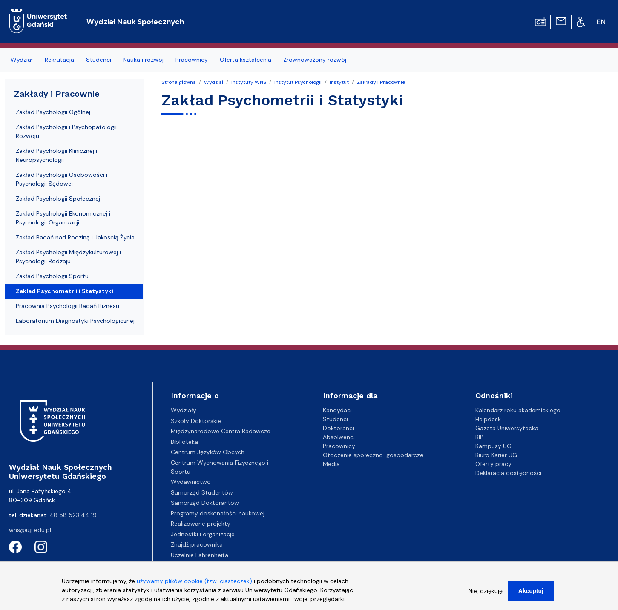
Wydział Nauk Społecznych (135, 21)
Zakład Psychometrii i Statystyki (64, 291)
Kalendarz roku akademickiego (518, 410)
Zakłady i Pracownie (381, 82)
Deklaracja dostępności (508, 473)
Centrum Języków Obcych (207, 452)
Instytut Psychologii (298, 82)
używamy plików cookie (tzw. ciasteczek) (194, 585)
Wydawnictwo (191, 482)
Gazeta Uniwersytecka (506, 428)
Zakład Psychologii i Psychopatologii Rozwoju (66, 131)
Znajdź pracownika (197, 544)
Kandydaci (337, 410)
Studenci (98, 59)
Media (331, 464)
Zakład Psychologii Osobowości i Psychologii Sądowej (61, 179)
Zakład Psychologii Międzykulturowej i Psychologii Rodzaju (68, 256)
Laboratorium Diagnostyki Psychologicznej (75, 321)
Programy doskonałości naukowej (217, 513)
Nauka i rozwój (143, 59)
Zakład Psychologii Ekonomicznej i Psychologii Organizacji (63, 218)
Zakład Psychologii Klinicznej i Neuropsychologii (56, 155)
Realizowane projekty (200, 523)
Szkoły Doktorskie (196, 421)
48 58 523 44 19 (73, 515)
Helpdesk (488, 419)
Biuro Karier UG (496, 455)
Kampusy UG (493, 446)
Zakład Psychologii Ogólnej (53, 112)
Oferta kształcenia (245, 59)
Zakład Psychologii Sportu (52, 276)
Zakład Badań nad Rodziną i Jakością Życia (75, 237)
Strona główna (178, 82)
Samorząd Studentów (202, 492)
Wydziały (183, 410)
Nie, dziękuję (486, 595)
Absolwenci (339, 437)
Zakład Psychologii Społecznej (58, 198)
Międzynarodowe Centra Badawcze (220, 431)
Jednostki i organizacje (203, 534)
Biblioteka (184, 442)
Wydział (22, 59)
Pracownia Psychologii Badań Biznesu (67, 306)
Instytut (339, 82)
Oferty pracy (493, 464)
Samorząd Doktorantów (205, 502)
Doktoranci (338, 428)
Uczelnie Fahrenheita (199, 555)
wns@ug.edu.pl (30, 530)
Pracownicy (191, 59)
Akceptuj (530, 595)
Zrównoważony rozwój (314, 59)
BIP (479, 437)
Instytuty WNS (248, 82)
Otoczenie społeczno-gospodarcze (373, 455)
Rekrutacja (59, 59)
